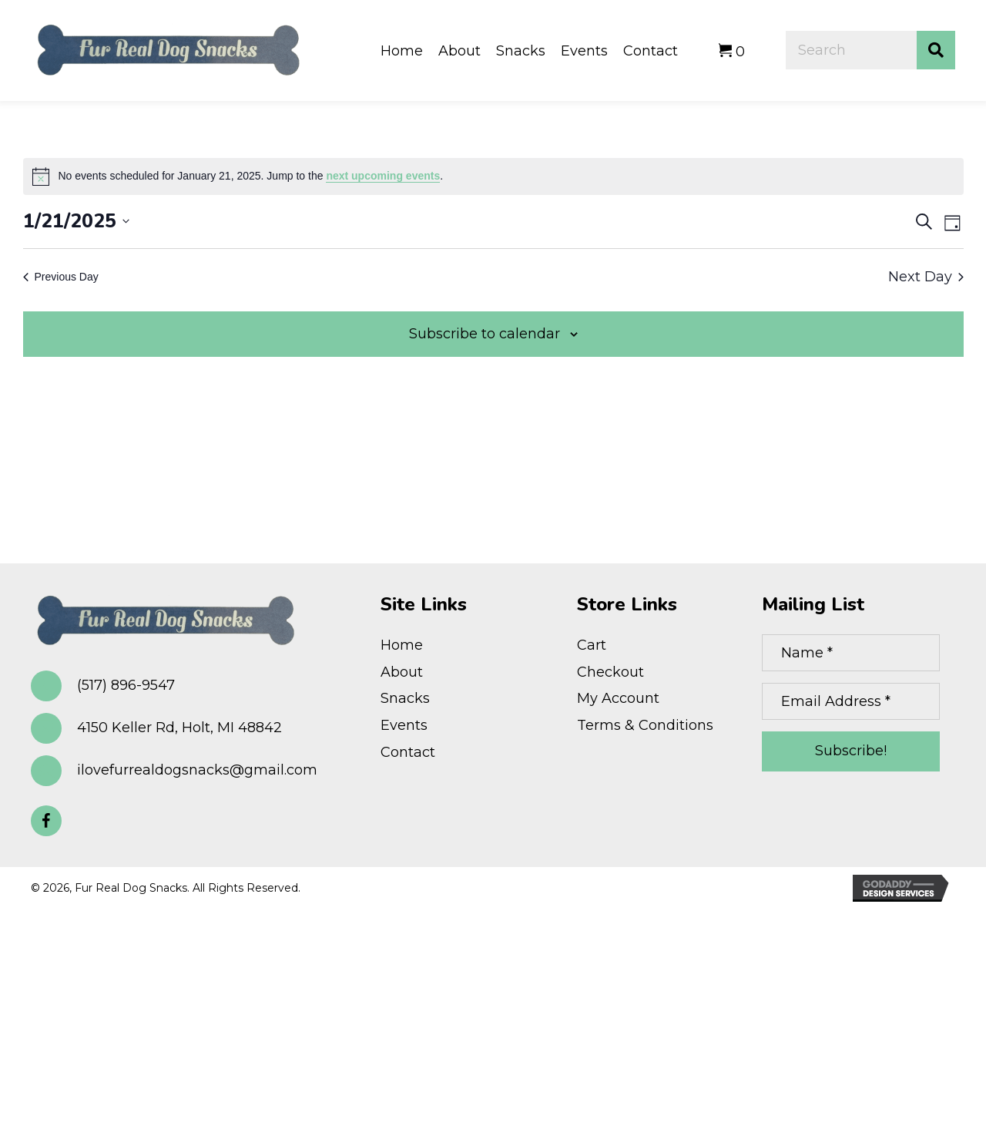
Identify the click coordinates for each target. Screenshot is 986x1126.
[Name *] (851, 652)
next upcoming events (383, 176)
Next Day (926, 276)
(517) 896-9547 (126, 685)
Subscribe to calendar (484, 333)
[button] (46, 820)
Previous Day (61, 277)
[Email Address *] (851, 701)
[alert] (493, 176)
